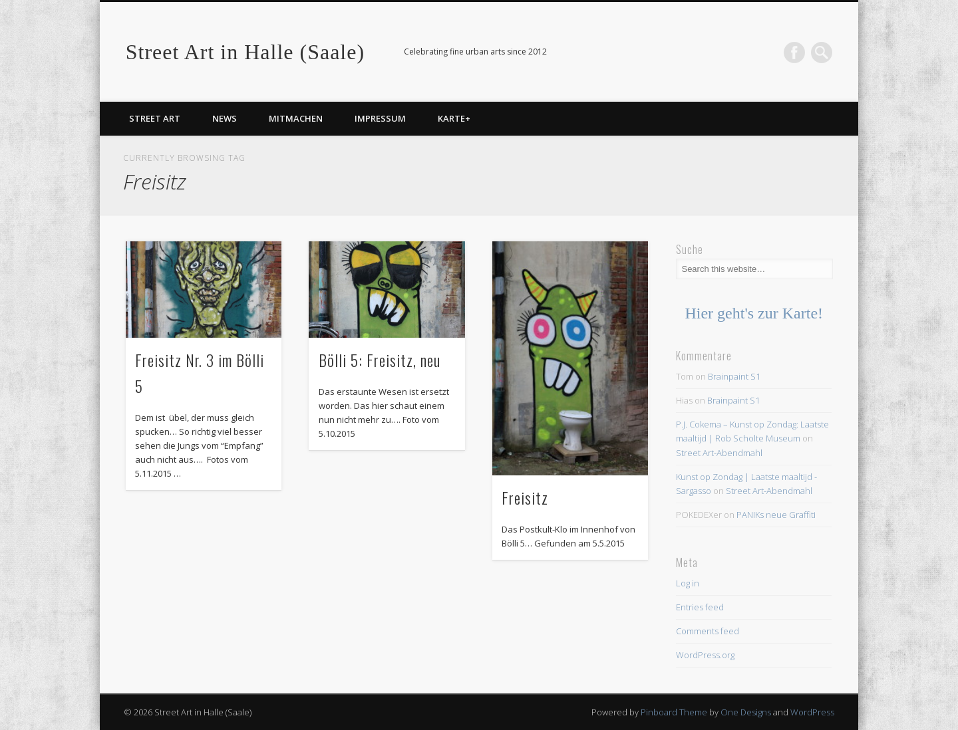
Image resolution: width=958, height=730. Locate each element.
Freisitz (525, 497)
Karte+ (454, 118)
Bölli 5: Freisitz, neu (379, 360)
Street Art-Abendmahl (719, 453)
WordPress (812, 712)
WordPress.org (705, 655)
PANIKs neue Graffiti (776, 515)
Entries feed (700, 607)
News (224, 118)
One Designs (745, 712)
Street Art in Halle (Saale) (245, 52)
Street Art (154, 118)
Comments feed (707, 631)
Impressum (380, 118)
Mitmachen (296, 118)
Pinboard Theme (674, 712)
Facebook (794, 52)
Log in (687, 583)
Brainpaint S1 (734, 376)
